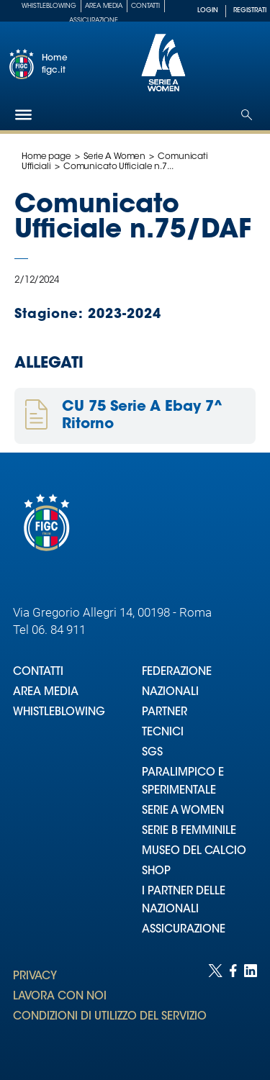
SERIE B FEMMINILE (189, 831)
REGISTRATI (249, 10)
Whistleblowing (49, 6)
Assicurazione (93, 20)
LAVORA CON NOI (60, 996)
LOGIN (207, 10)
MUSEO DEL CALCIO (194, 851)
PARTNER (164, 712)
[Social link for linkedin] (250, 1007)
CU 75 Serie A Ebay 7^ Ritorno (142, 416)
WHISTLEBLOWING (59, 712)
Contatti (145, 6)
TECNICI (163, 732)
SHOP (156, 871)
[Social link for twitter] (215, 1007)
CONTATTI (38, 672)
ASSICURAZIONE (183, 930)
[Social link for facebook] (233, 1007)
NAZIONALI (170, 692)
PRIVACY (35, 976)
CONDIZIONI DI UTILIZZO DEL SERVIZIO (110, 1017)
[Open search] (246, 114)
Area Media (103, 6)
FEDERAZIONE (177, 672)
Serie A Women (114, 157)
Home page (46, 157)
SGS (152, 753)
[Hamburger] (23, 114)
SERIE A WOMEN (183, 811)
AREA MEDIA (45, 692)
